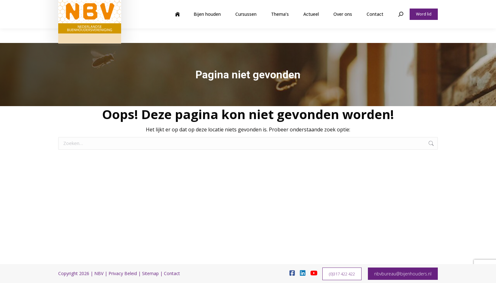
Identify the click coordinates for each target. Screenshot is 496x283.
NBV (98, 273)
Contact (172, 273)
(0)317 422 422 (342, 274)
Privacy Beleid (122, 273)
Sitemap (150, 273)
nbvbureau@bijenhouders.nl (402, 274)
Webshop (388, 7)
